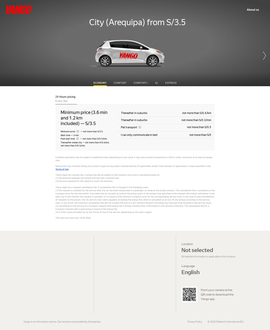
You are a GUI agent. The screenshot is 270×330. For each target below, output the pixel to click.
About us (253, 9)
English (190, 272)
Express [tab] (171, 83)
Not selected (197, 250)
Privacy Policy (194, 321)
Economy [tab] (100, 83)
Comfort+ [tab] (141, 83)
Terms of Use (62, 169)
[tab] (66, 99)
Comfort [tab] (120, 83)
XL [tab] (156, 83)
